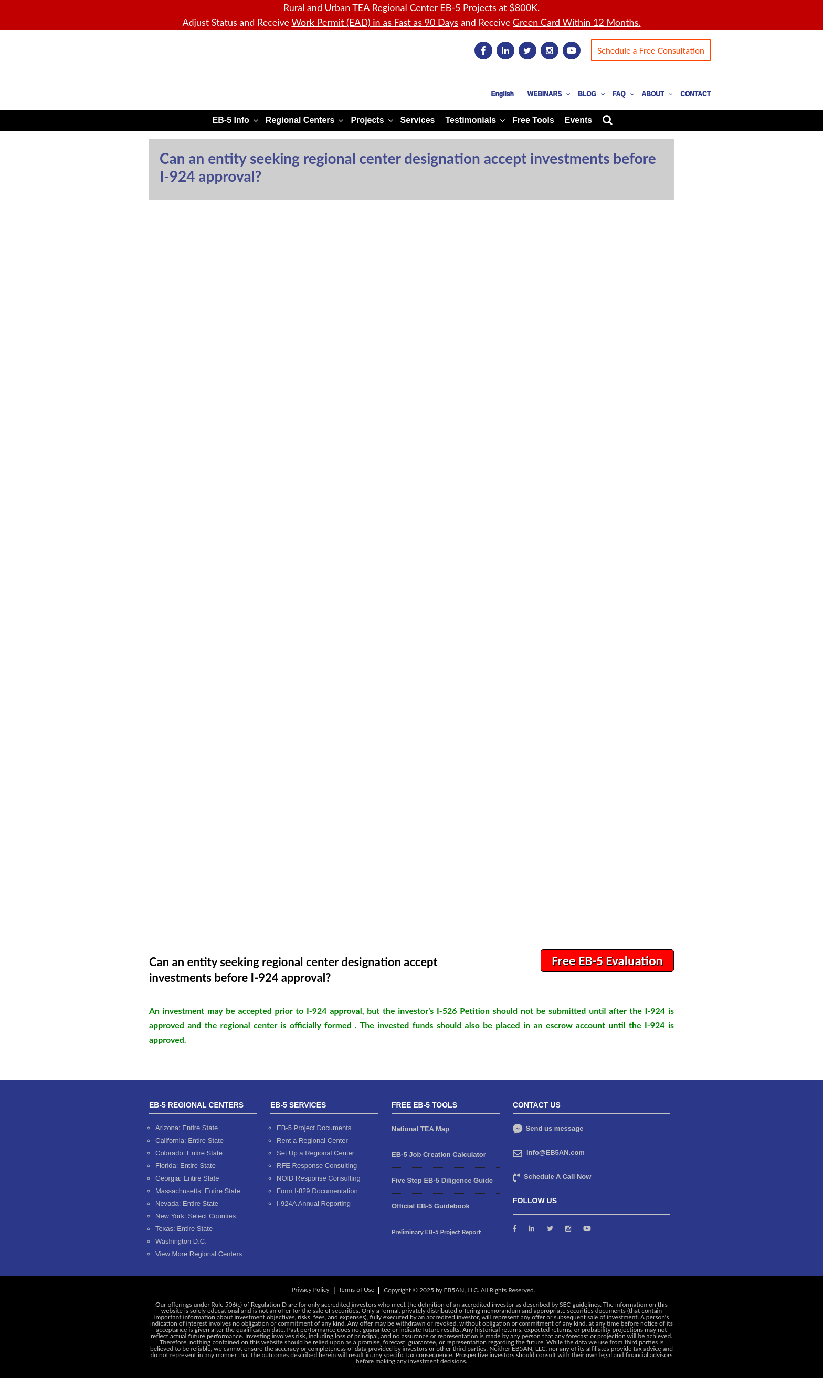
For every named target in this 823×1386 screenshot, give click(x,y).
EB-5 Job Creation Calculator (439, 1155)
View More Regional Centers (198, 1254)
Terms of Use (356, 1290)
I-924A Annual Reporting (314, 1203)
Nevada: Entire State (186, 1203)
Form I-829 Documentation (317, 1191)
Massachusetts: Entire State (197, 1191)
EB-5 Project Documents (314, 1128)
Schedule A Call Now (557, 1177)
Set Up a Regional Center (315, 1153)
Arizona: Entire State (186, 1128)
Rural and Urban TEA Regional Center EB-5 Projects (390, 7)
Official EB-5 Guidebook (431, 1206)
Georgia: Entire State (187, 1178)
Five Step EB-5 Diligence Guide (442, 1180)
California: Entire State (189, 1140)
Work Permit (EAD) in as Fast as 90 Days (374, 22)
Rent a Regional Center (312, 1140)
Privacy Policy (310, 1290)
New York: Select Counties (195, 1216)
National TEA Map (420, 1129)
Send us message (548, 1128)
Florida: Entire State (185, 1166)
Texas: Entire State (184, 1229)
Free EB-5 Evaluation (607, 961)
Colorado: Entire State (189, 1153)
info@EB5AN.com (555, 1152)
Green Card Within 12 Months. (576, 22)
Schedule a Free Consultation (650, 50)
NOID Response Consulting (319, 1178)
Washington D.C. (181, 1241)
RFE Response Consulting (317, 1166)
